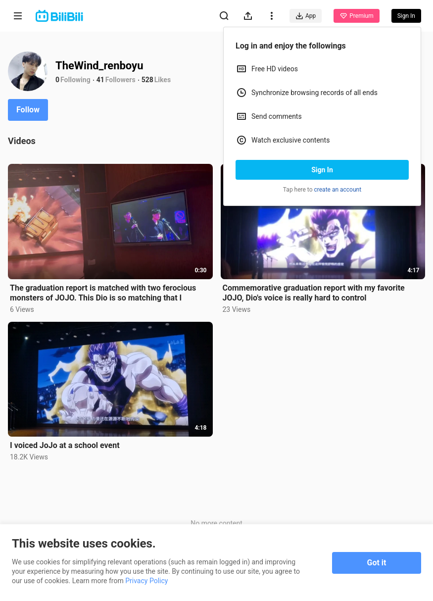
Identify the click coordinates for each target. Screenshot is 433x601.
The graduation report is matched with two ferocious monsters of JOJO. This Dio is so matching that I (103, 292)
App (305, 16)
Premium (356, 16)
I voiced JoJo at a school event (65, 445)
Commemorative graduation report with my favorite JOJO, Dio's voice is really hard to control (314, 292)
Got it (376, 562)
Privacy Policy (146, 581)
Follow (28, 109)
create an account (338, 189)
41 (100, 80)
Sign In (322, 170)
